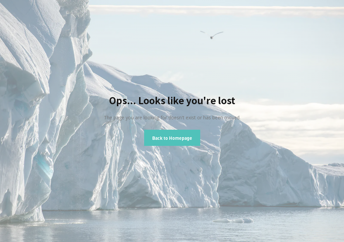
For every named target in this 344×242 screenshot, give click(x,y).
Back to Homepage (172, 138)
